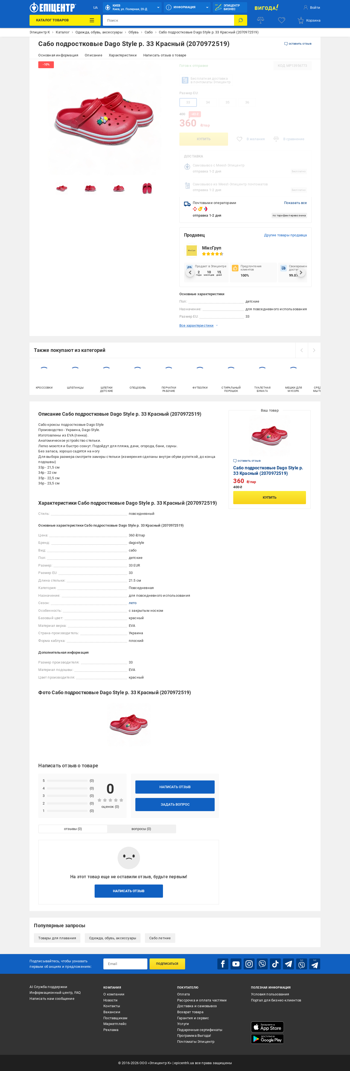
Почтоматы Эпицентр (196, 1042)
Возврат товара (190, 1012)
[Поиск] (240, 20)
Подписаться (167, 964)
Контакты (111, 1006)
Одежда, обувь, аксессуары (112, 938)
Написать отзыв (175, 787)
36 (247, 102)
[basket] (308, 20)
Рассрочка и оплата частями (202, 1000)
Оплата (183, 994)
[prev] (301, 350)
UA (95, 7)
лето (133, 603)
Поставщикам (115, 1018)
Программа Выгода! (194, 1035)
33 (188, 102)
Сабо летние (160, 938)
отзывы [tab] (70, 829)
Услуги (183, 1024)
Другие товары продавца (285, 235)
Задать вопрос (175, 804)
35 (227, 102)
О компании (113, 994)
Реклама (110, 1030)
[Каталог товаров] (65, 20)
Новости (110, 1000)
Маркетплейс (115, 1024)
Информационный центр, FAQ (55, 992)
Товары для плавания (57, 938)
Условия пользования (270, 994)
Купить (204, 139)
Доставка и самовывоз (197, 1006)
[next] (314, 350)
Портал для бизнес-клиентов (276, 1000)
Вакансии (111, 1012)
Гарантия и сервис (193, 1018)
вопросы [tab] (139, 829)
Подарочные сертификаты (199, 1030)
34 (208, 102)
